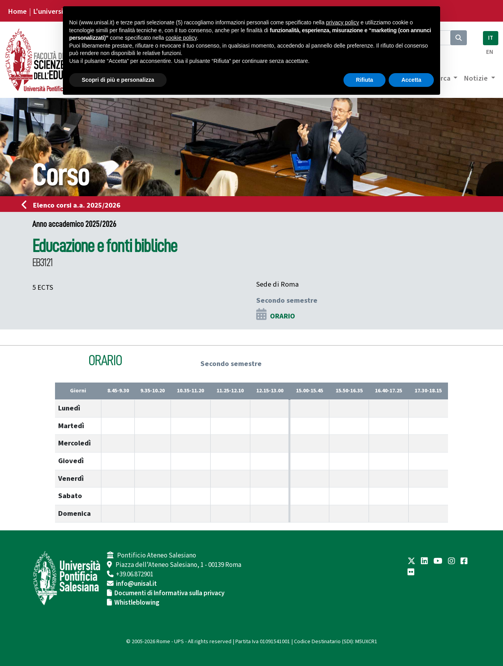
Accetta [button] (411, 80)
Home (17, 11)
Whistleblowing (137, 602)
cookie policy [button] (180, 38)
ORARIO (282, 316)
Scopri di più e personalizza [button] (118, 80)
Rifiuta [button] (364, 80)
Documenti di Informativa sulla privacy (169, 593)
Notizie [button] (476, 78)
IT (490, 38)
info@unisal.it (136, 584)
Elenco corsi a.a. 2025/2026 (73, 205)
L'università (51, 11)
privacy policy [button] (342, 22)
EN (489, 52)
